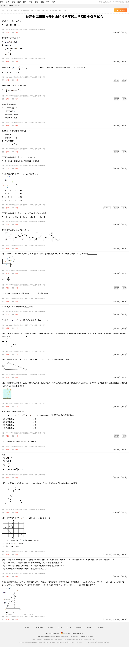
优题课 (50, 627)
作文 (30, 2)
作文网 (69, 627)
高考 (53, 2)
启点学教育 (39, 627)
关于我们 (79, 627)
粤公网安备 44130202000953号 (72, 633)
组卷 (7, 2)
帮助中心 (28, 627)
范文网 (60, 627)
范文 (36, 2)
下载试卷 (121, 10)
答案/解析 (116, 32)
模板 (42, 2)
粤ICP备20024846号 (52, 633)
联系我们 (90, 627)
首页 (1, 2)
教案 (19, 2)
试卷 (13, 2)
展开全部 (107, 208)
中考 (48, 2)
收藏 (124, 32)
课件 (24, 2)
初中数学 (10, 6)
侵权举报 (101, 627)
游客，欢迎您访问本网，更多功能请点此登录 (114, 2)
